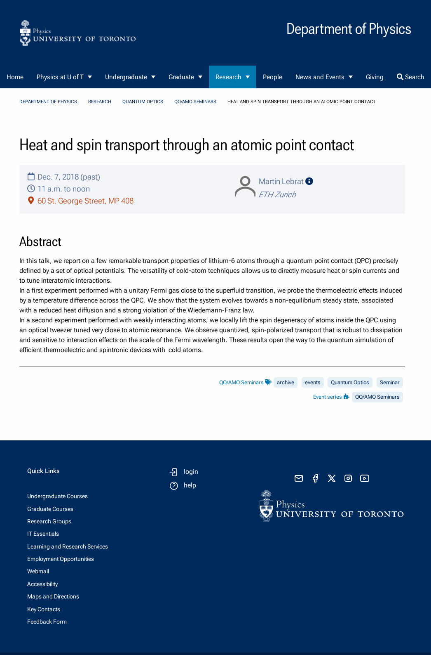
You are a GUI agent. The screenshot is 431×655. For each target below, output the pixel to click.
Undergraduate (126, 77)
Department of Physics (48, 101)
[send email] (299, 478)
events (313, 382)
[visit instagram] (348, 478)
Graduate (181, 77)
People (272, 77)
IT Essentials (43, 533)
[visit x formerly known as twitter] (332, 478)
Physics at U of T (60, 77)
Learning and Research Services (67, 546)
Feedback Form (47, 621)
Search (410, 77)
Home (15, 77)
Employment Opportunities (60, 559)
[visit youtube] (365, 478)
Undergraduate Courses (57, 496)
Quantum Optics (142, 101)
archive (285, 382)
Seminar (390, 382)
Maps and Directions (53, 596)
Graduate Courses (50, 509)
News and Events (319, 77)
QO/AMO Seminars (195, 101)
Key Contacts (43, 609)
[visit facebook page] (315, 478)
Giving (375, 77)
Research (228, 77)
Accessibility (42, 584)
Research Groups (49, 521)
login (191, 471)
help (190, 485)
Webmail (38, 571)
